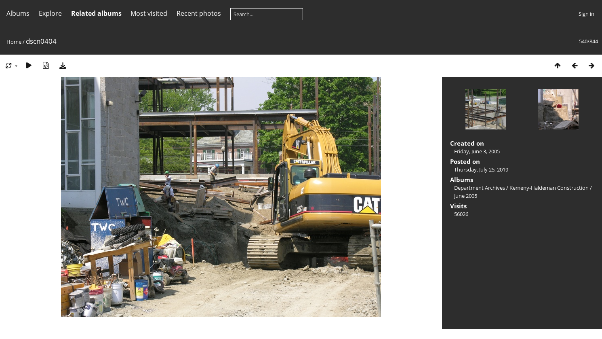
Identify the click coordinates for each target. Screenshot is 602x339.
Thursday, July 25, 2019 (481, 169)
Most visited (149, 13)
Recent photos (199, 13)
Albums (17, 13)
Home (13, 41)
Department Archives (479, 187)
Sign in (586, 13)
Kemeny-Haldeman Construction (549, 187)
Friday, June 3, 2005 (477, 151)
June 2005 (465, 195)
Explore (50, 13)
